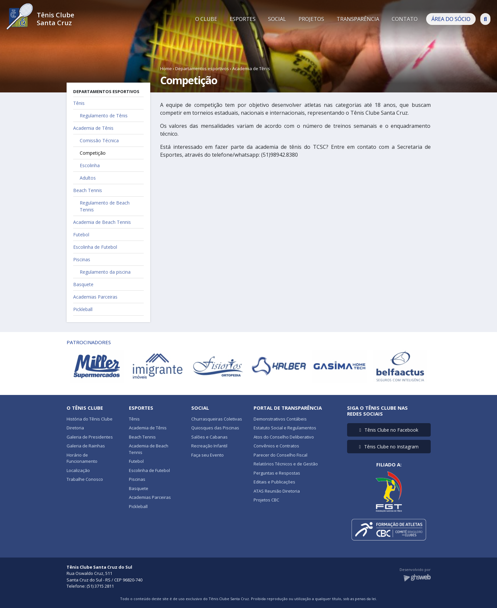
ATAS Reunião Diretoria (277, 491)
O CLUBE (206, 19)
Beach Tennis (87, 190)
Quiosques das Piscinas (215, 428)
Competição (93, 153)
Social (200, 407)
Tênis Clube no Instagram (388, 446)
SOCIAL (277, 19)
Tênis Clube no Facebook (388, 430)
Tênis (79, 103)
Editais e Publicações (274, 482)
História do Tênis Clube (90, 419)
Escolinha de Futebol (95, 247)
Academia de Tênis (251, 68)
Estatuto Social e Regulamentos (285, 428)
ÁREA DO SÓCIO (450, 19)
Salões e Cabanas (209, 437)
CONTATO (405, 19)
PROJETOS (311, 19)
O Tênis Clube (85, 407)
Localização (78, 470)
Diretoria (75, 428)
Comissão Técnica (99, 140)
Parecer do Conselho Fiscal (280, 455)
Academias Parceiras (95, 297)
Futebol (81, 234)
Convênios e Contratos (276, 446)
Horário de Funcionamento (82, 458)
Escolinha (90, 165)
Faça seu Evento (207, 455)
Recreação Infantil (209, 446)
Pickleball (83, 309)
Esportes (141, 407)
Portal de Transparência (288, 407)
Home (166, 68)
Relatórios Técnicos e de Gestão (286, 464)
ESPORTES (243, 19)
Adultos (88, 178)
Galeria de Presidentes (90, 437)
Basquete (83, 284)
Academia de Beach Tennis (102, 222)
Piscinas (81, 259)
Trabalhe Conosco (85, 479)
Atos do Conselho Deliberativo (284, 437)
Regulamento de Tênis (104, 115)
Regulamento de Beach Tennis (105, 206)
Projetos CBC (266, 500)
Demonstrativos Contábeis (280, 419)
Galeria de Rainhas (86, 446)
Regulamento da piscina (105, 272)
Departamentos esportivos (202, 68)
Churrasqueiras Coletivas (216, 419)
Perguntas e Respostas (277, 473)
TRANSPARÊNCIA (358, 19)
